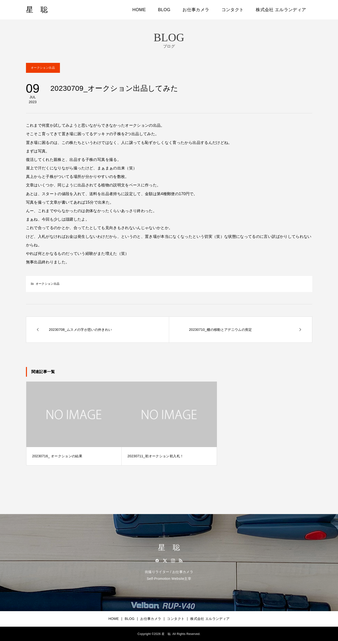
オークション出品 (43, 67)
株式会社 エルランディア (281, 9)
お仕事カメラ (195, 9)
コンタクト (233, 9)
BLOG (164, 9)
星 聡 (37, 10)
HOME (139, 9)
